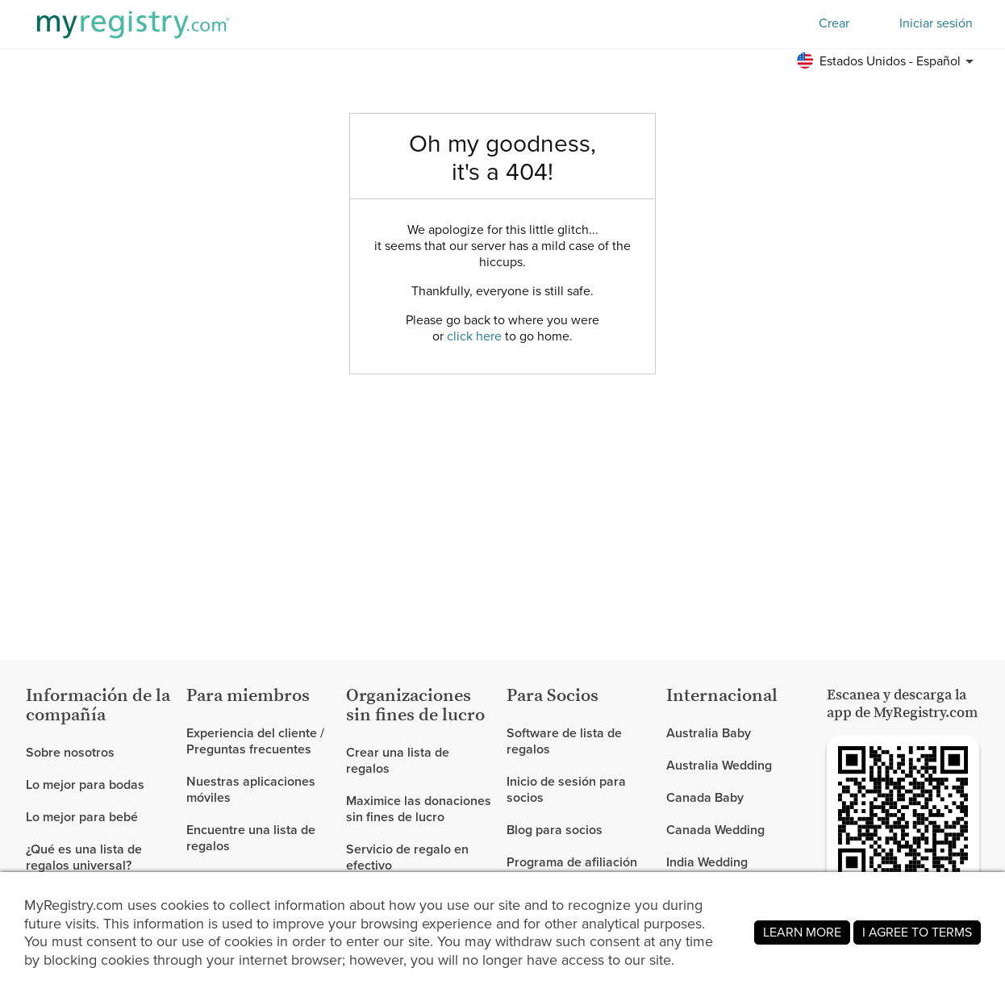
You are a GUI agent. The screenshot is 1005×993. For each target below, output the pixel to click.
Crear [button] (834, 23)
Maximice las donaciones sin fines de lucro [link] (418, 808)
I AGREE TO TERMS (917, 932)
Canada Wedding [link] (715, 829)
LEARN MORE (802, 932)
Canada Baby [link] (705, 797)
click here (474, 336)
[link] (99, 785)
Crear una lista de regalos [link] (397, 761)
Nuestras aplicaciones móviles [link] (250, 789)
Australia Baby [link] (708, 733)
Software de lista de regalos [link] (564, 741)
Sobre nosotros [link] (70, 753)
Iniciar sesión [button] (936, 23)
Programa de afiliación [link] (572, 862)
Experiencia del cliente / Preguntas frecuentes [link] (255, 741)
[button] (887, 61)
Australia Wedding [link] (719, 765)
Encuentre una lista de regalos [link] (250, 837)
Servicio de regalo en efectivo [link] (407, 857)
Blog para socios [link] (555, 829)
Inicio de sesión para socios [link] (566, 789)
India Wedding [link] (707, 862)
